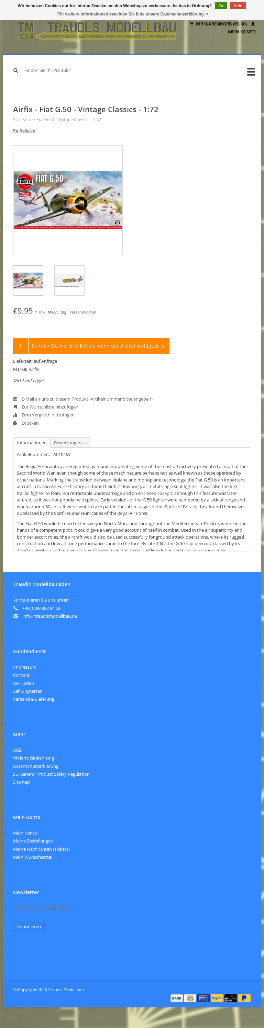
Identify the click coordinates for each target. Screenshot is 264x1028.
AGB (17, 750)
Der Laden (23, 683)
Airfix (34, 369)
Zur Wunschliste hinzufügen (45, 407)
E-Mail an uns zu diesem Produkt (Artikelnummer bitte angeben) (83, 399)
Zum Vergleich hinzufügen (44, 415)
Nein (237, 5)
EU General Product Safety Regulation (51, 774)
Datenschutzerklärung (35, 766)
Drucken (26, 423)
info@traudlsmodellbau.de (49, 616)
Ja (221, 5)
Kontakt (21, 675)
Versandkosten (82, 312)
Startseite (23, 119)
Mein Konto (25, 833)
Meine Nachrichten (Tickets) (41, 849)
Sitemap (21, 782)
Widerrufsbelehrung (33, 758)
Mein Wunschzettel (32, 857)
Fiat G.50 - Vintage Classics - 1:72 (68, 119)
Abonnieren (29, 926)
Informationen (32, 442)
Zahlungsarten (28, 691)
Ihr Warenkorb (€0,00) (219, 24)
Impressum (24, 667)
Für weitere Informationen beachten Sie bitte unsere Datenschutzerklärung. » (132, 14)
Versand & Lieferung (33, 699)
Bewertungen (70, 442)
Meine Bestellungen (33, 841)
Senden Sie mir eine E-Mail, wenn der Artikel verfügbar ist (99, 345)
